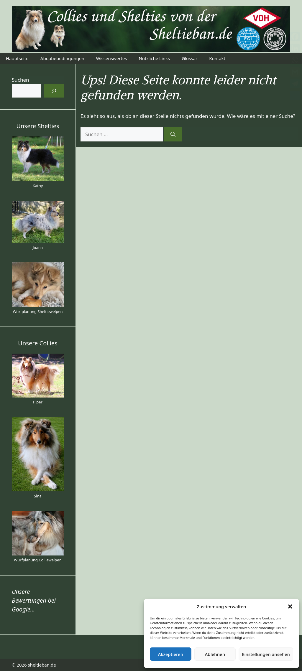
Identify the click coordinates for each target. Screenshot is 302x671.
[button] (290, 606)
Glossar (189, 58)
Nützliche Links (154, 58)
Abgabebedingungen (62, 58)
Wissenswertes (111, 58)
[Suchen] (173, 134)
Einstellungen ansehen (266, 654)
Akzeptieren (170, 654)
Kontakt (217, 58)
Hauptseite (17, 58)
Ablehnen (215, 654)
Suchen (20, 79)
